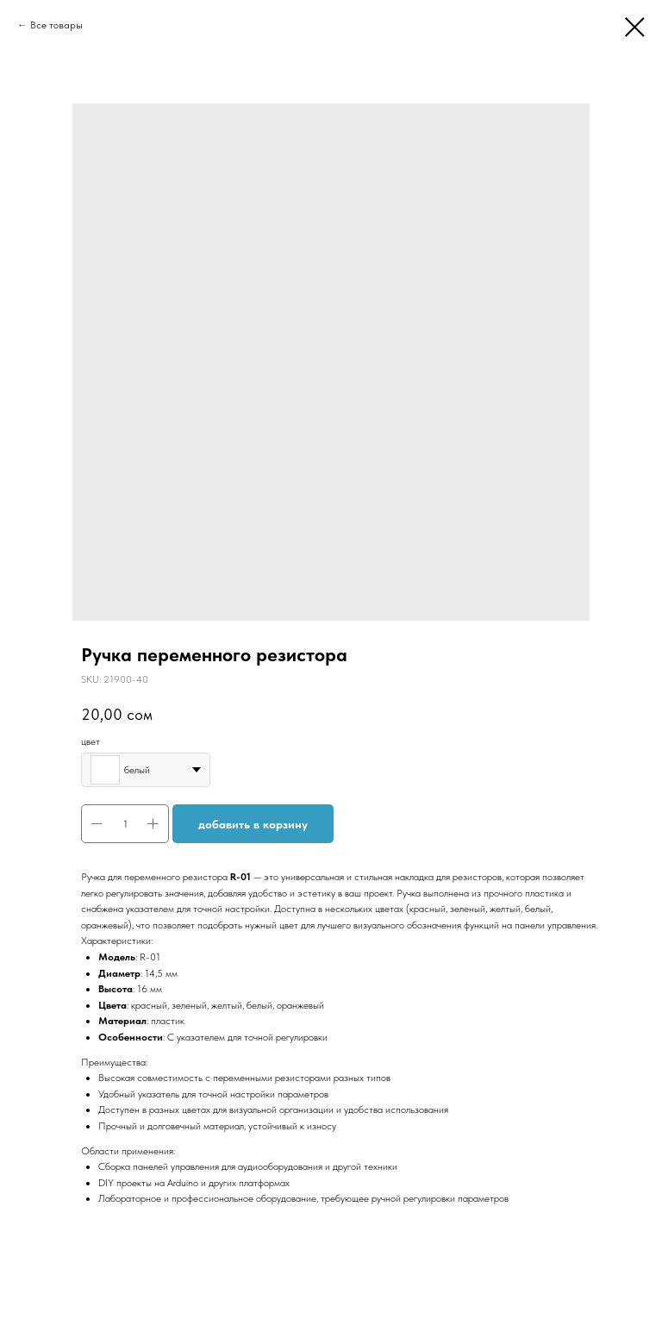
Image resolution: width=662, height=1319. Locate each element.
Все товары (56, 25)
